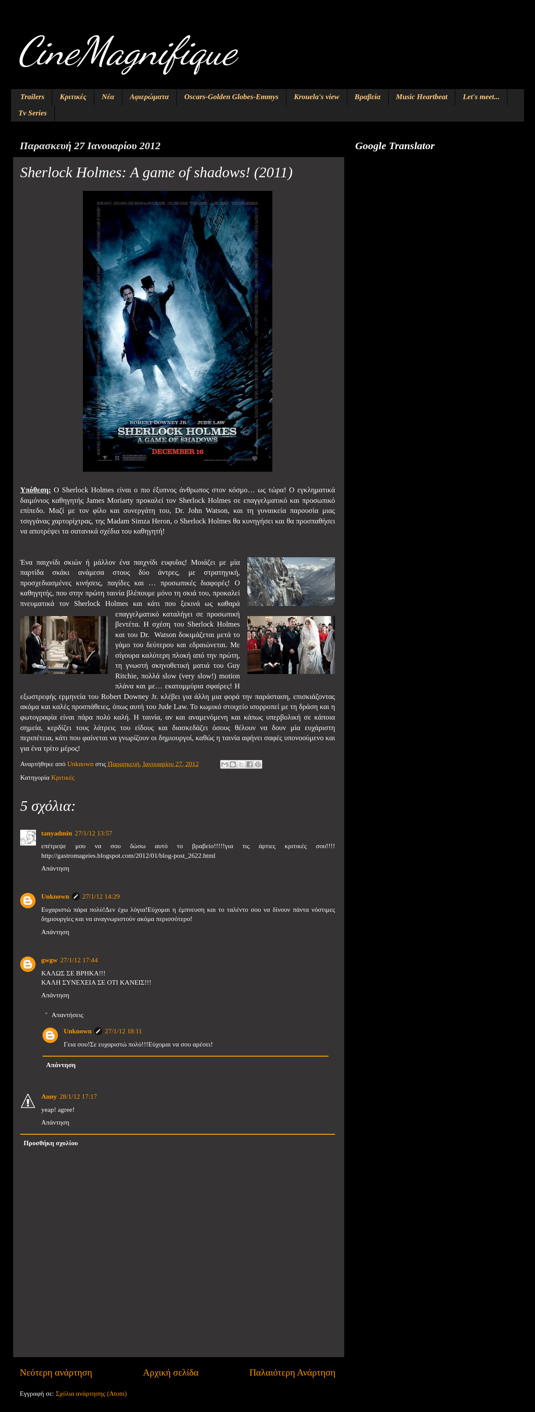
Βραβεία (368, 97)
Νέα (108, 97)
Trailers (32, 97)
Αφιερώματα (149, 97)
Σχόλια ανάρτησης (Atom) (91, 1393)
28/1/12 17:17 (78, 1096)
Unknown (55, 896)
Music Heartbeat (422, 97)
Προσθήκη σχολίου (51, 1143)
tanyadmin (56, 833)
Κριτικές (73, 97)
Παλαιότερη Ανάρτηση (292, 1372)
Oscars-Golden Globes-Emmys (231, 97)
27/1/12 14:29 (101, 896)
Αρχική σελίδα (171, 1372)
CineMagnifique (127, 51)
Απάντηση (55, 868)
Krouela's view (316, 97)
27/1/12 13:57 (93, 833)
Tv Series (32, 113)
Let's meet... (481, 97)
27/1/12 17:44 (78, 960)
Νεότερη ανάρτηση (56, 1372)
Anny (49, 1096)
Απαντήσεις (67, 1014)
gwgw (49, 960)
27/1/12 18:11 (123, 1031)
